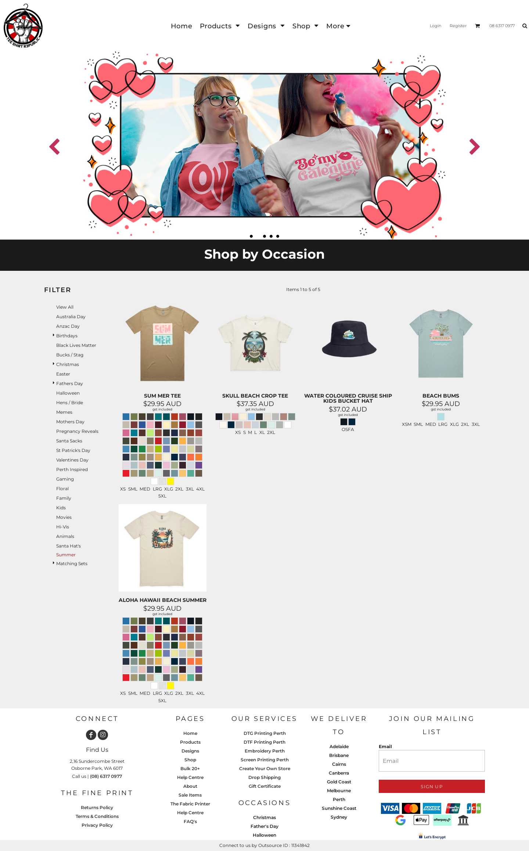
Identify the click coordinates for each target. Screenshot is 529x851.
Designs (190, 751)
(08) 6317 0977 (106, 776)
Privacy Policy (97, 825)
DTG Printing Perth (265, 733)
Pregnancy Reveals (77, 431)
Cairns (339, 764)
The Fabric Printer (190, 804)
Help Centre (190, 777)
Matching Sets (71, 563)
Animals (65, 536)
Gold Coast (339, 781)
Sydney (339, 817)
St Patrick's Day (73, 450)
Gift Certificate (265, 786)
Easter (63, 374)
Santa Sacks (69, 441)
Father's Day (264, 826)
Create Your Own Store (264, 768)
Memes (64, 412)
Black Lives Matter (76, 345)
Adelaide (339, 746)
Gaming (65, 479)
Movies (64, 517)
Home (190, 733)
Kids (61, 507)
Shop (190, 759)
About (190, 786)
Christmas (67, 364)
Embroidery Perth (265, 751)
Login (435, 25)
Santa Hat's (68, 546)
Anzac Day (68, 326)
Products (190, 742)
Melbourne (339, 790)
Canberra (339, 773)
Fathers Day (69, 383)
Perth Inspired (72, 469)
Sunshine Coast (339, 808)
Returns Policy (97, 807)
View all (64, 307)
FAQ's (190, 821)
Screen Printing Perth (265, 759)
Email (385, 746)
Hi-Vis (62, 526)
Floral (62, 488)
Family (63, 498)
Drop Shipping (264, 777)
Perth (339, 799)
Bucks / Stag (69, 355)
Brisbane (339, 755)
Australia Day (71, 316)
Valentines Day (72, 460)
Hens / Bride (69, 402)
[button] (220, 25)
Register (458, 25)
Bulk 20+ (190, 768)
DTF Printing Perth (264, 742)
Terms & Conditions (97, 816)
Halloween (68, 393)
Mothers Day (70, 421)
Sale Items (190, 795)
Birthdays (67, 335)
